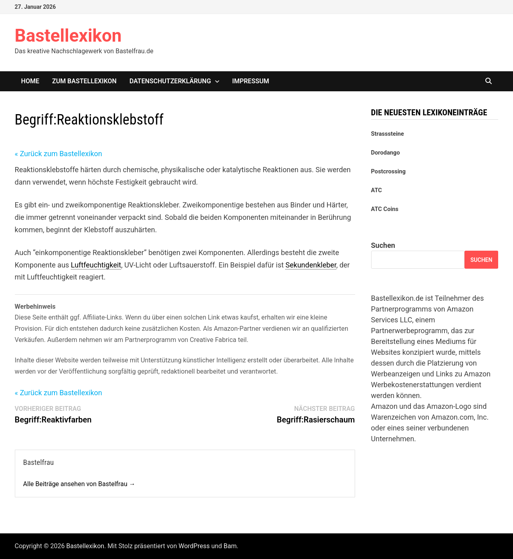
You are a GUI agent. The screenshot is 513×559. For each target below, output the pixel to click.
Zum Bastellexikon (84, 81)
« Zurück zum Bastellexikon (58, 153)
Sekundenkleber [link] (310, 265)
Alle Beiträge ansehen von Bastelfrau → (79, 484)
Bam (230, 546)
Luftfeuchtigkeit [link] (96, 265)
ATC (376, 190)
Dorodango (385, 152)
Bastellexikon (68, 35)
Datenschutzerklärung (170, 81)
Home (30, 81)
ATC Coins (385, 209)
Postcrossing (388, 171)
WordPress (194, 546)
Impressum (250, 81)
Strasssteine (387, 133)
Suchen (383, 245)
